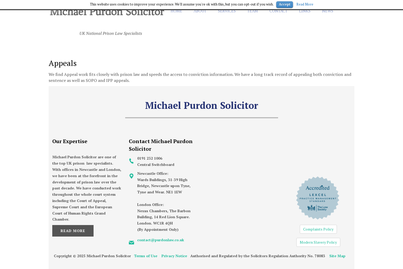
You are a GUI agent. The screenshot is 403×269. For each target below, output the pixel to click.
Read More (73, 230)
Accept (284, 4)
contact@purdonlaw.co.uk (160, 239)
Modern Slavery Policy (318, 242)
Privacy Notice (174, 255)
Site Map (337, 255)
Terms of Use (145, 255)
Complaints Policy (318, 229)
